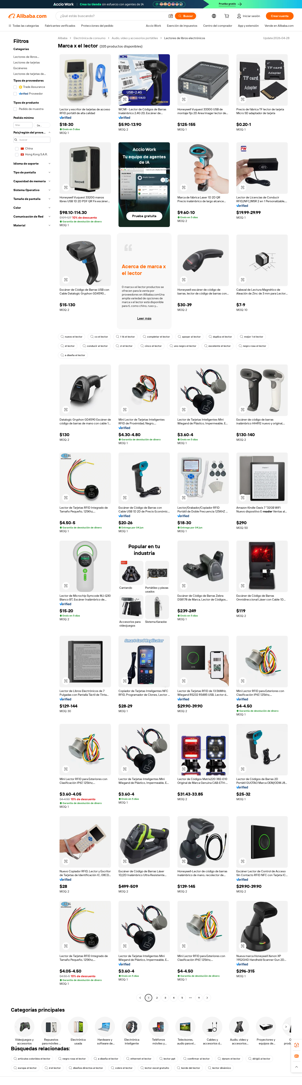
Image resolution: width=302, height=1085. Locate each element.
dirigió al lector (259, 1058)
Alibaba (62, 38)
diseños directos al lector (86, 1068)
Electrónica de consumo (89, 38)
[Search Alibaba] (112, 16)
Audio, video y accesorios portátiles (135, 38)
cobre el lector (122, 1068)
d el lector (53, 1068)
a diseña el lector (73, 355)
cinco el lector (151, 346)
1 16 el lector (125, 336)
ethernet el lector (138, 1058)
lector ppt (167, 1058)
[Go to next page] (207, 998)
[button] (170, 15)
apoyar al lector (189, 336)
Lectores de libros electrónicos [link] (184, 38)
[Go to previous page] (140, 998)
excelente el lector (217, 346)
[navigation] (32, 518)
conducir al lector (95, 346)
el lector (68, 346)
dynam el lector (229, 1058)
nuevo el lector (71, 336)
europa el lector (25, 1068)
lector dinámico (219, 1068)
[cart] (227, 16)
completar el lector (156, 336)
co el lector (99, 336)
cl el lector (124, 346)
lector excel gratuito (155, 1068)
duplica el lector (220, 336)
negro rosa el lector (252, 346)
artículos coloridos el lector (32, 1058)
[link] (296, 1045)
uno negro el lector (183, 346)
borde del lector (188, 1068)
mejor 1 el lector (251, 336)
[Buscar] (185, 16)
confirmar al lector (196, 1058)
